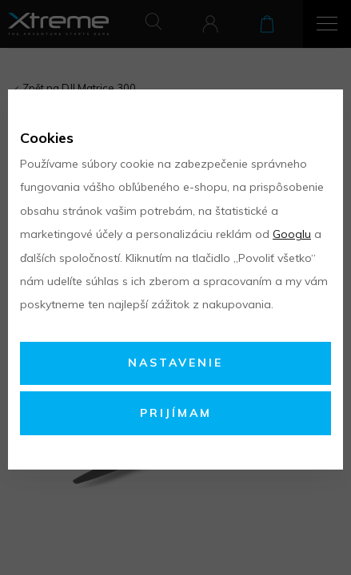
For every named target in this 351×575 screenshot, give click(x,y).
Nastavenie (175, 362)
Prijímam (176, 413)
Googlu (292, 234)
